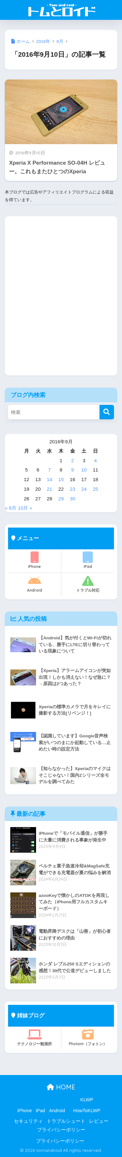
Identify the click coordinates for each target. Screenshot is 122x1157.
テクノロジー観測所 (34, 1037)
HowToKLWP (86, 1110)
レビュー (98, 1121)
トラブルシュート (66, 1121)
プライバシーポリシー (61, 1129)
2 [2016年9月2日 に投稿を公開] (72, 460)
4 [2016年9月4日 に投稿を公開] (95, 460)
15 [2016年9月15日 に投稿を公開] (61, 479)
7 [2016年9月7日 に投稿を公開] (49, 469)
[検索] (106, 412)
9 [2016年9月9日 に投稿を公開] (72, 469)
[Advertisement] (61, 300)
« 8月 (10, 508)
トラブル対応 (87, 584)
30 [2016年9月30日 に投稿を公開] (72, 498)
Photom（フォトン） (87, 1037)
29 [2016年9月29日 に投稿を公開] (61, 498)
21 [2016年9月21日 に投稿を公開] (49, 489)
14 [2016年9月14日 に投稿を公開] (49, 479)
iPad (87, 560)
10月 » (25, 508)
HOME (61, 1087)
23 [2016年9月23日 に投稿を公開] (72, 489)
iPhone (34, 560)
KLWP (86, 1099)
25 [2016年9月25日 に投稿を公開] (95, 489)
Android (34, 584)
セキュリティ (28, 1121)
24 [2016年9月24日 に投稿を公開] (84, 489)
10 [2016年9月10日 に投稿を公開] (84, 469)
